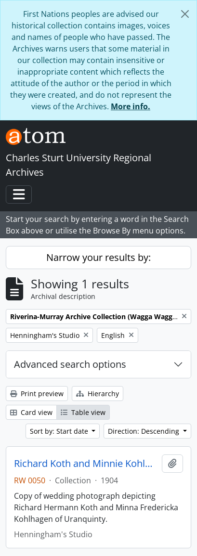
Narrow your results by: (98, 257)
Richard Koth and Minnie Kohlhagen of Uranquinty (86, 463)
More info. (130, 106)
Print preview (37, 393)
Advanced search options (70, 364)
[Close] (185, 13)
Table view (83, 412)
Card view (31, 412)
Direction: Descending (144, 431)
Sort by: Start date (60, 431)
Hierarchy (97, 393)
